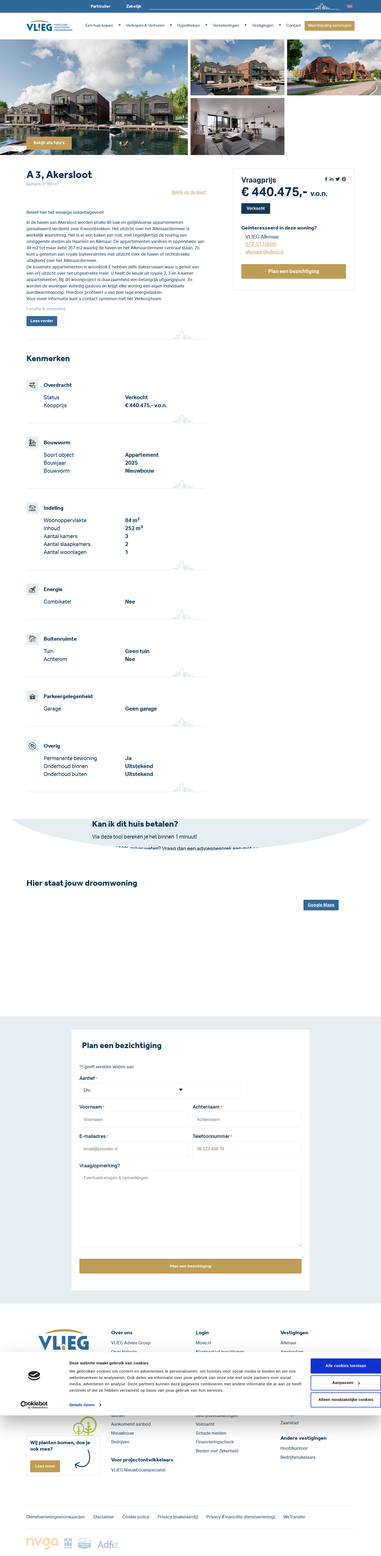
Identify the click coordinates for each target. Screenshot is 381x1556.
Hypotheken (188, 26)
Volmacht (205, 1424)
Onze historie (124, 1352)
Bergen (287, 1370)
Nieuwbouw (122, 1433)
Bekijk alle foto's (51, 142)
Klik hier (147, 857)
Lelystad (288, 1405)
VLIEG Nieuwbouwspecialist (138, 1470)
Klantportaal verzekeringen (222, 1361)
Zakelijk (133, 6)
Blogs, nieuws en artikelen (136, 1379)
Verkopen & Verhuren (145, 26)
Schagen (289, 1414)
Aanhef (88, 1079)
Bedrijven (120, 1442)
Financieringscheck (215, 1442)
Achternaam (207, 1108)
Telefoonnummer (212, 1137)
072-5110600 (260, 244)
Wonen (118, 1415)
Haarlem (288, 1379)
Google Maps (321, 906)
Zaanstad (289, 1423)
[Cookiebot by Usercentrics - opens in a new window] (34, 1546)
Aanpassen (337, 1523)
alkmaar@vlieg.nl (264, 252)
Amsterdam (291, 1352)
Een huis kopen (99, 26)
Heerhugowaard (296, 1396)
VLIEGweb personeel (216, 1370)
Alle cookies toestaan (336, 1506)
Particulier (100, 6)
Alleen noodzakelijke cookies (336, 1540)
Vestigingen (263, 26)
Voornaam (91, 1108)
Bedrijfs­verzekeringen (217, 1415)
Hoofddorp (291, 1387)
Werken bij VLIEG (127, 1361)
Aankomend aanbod (131, 1424)
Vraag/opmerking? (99, 1166)
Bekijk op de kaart (188, 192)
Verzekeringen (226, 26)
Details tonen (81, 1545)
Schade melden (211, 1433)
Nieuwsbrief (122, 1387)
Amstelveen (291, 1361)
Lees (43, 321)
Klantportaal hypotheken (220, 1352)
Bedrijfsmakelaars (297, 1457)
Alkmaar (288, 1343)
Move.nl (203, 1343)
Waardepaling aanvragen (329, 26)
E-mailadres (93, 1137)
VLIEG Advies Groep (131, 1343)
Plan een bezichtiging (293, 271)
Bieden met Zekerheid (217, 1451)
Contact (293, 26)
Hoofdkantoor (294, 1449)
